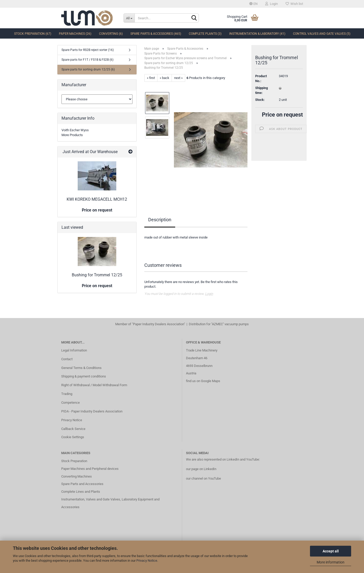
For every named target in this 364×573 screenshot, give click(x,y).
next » (178, 78)
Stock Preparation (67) (32, 34)
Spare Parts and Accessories (82, 484)
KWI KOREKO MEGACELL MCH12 (97, 199)
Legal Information (74, 350)
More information (330, 562)
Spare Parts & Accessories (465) (155, 34)
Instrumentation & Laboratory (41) (257, 34)
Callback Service (73, 429)
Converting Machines (76, 476)
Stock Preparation (74, 461)
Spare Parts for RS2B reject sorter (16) (87, 50)
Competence (70, 402)
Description (159, 219)
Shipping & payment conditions (83, 376)
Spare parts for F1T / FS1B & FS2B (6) (87, 59)
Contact (67, 359)
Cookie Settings (72, 437)
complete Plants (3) (205, 34)
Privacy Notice (146, 560)
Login (271, 4)
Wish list (294, 4)
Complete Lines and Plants (80, 491)
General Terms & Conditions (81, 368)
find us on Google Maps (203, 381)
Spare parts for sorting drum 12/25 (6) (88, 69)
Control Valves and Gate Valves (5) (321, 34)
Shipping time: (261, 90)
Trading (66, 394)
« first (151, 78)
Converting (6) (111, 34)
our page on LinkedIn (201, 469)
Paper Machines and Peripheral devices (90, 469)
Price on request (282, 114)
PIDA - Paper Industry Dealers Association (91, 411)
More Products (72, 135)
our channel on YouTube (203, 478)
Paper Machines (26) (75, 34)
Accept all (331, 551)
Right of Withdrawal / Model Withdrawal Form (94, 385)
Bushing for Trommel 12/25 (97, 274)
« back (164, 78)
